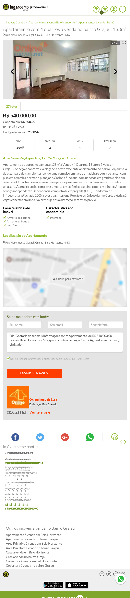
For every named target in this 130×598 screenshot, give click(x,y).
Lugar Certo (16, 7)
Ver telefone (39, 412)
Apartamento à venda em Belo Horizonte (33, 520)
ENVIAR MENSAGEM (34, 373)
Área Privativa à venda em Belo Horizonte (34, 529)
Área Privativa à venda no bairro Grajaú (32, 534)
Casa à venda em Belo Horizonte (27, 538)
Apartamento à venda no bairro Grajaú (32, 525)
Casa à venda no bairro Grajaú (26, 542)
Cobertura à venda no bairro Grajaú (30, 551)
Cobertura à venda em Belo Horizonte (31, 547)
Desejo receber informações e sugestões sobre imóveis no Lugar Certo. (48, 358)
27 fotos (12, 106)
